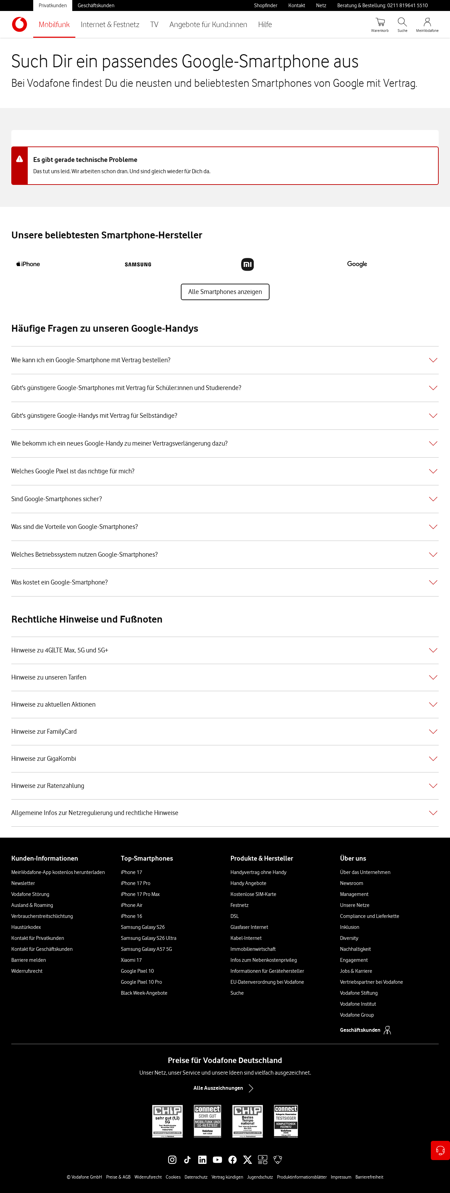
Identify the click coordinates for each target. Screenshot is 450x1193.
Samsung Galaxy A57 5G (146, 949)
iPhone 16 (131, 916)
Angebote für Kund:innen (208, 24)
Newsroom (351, 883)
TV (154, 24)
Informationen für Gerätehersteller (267, 971)
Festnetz (239, 905)
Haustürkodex (26, 927)
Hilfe (265, 24)
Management (354, 894)
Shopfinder (265, 5)
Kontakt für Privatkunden (37, 938)
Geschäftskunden (96, 5)
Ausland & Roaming (32, 905)
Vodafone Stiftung (359, 993)
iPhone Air (131, 905)
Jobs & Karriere (356, 971)
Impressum (341, 1177)
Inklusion (349, 927)
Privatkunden (53, 5)
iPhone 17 (131, 872)
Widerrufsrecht (26, 971)
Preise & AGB (118, 1177)
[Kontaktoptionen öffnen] (440, 1150)
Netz (321, 5)
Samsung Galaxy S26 (143, 927)
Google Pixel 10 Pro (141, 982)
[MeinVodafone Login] (427, 24)
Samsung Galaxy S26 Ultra (148, 938)
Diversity (349, 938)
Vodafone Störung (30, 894)
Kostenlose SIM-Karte (253, 894)
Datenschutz (196, 1177)
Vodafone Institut (358, 1004)
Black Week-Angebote (144, 993)
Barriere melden (28, 960)
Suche (237, 993)
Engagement (354, 960)
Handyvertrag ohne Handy (258, 872)
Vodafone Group (357, 1015)
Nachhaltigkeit (355, 949)
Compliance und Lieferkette (369, 916)
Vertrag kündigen (227, 1177)
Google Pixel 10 (137, 971)
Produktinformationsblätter (302, 1177)
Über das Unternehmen (365, 872)
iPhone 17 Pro (135, 883)
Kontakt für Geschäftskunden (42, 949)
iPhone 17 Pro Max (140, 894)
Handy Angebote (248, 883)
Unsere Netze (355, 905)
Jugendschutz (260, 1177)
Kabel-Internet (246, 938)
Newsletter (23, 883)
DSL (234, 916)
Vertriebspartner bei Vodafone (371, 982)
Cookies (173, 1177)
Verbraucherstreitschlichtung (42, 916)
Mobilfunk (54, 24)
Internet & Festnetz (110, 24)
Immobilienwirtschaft (253, 949)
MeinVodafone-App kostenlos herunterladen (58, 872)
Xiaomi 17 (131, 960)
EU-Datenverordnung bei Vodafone (267, 982)
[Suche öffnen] (402, 24)
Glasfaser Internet (249, 927)
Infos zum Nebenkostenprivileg (263, 960)
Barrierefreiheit (369, 1177)
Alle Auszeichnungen (225, 1088)
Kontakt (296, 5)
